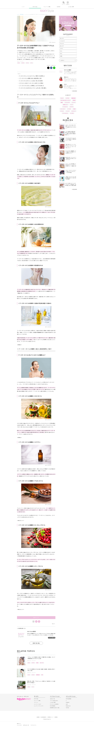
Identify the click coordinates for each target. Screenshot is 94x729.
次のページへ (36, 617)
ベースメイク (62, 41)
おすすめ (23, 62)
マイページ (36, 702)
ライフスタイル (65, 113)
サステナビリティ (33, 725)
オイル (31, 62)
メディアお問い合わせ (54, 700)
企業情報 (38, 717)
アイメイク (62, 43)
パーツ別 (69, 108)
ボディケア (62, 46)
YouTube (67, 707)
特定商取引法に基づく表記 (54, 707)
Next (53, 623)
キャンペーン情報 (47, 6)
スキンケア (21, 61)
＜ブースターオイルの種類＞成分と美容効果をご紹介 (30, 78)
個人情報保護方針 (43, 717)
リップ (71, 104)
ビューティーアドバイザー (38, 705)
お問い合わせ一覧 (26, 725)
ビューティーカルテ (37, 704)
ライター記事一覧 (52, 637)
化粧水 (74, 108)
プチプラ (71, 106)
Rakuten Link (68, 705)
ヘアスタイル (65, 106)
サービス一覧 (19, 725)
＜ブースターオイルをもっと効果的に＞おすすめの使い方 (31, 85)
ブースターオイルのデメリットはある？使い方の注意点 (31, 80)
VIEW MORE (74, 91)
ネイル (61, 51)
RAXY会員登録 (68, 698)
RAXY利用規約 (52, 705)
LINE (67, 704)
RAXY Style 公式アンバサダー (65, 100)
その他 (61, 56)
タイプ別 (71, 113)
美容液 (37, 662)
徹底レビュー (65, 104)
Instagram (67, 702)
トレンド (73, 102)
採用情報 (56, 717)
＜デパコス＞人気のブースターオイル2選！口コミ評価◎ (31, 83)
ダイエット (73, 111)
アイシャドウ (67, 102)
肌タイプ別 (41, 662)
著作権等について (50, 717)
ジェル (33, 686)
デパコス (27, 62)
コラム (61, 53)
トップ (23, 6)
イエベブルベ (63, 108)
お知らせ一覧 (52, 698)
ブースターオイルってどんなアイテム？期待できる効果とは (32, 76)
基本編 (74, 100)
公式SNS (58, 6)
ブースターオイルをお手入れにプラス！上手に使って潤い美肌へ (33, 88)
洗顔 (42, 674)
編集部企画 (37, 674)
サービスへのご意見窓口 (54, 704)
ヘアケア (61, 48)
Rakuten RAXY (22, 3)
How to (19, 62)
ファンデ (67, 111)
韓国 (61, 102)
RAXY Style (35, 6)
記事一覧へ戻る (36, 643)
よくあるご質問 (71, 6)
